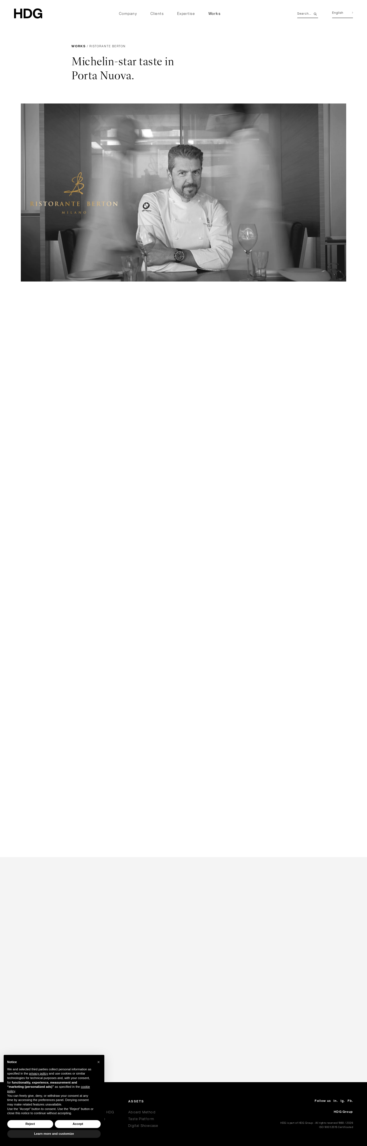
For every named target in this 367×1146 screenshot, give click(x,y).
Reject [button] (30, 1123)
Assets (136, 1102)
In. (336, 1101)
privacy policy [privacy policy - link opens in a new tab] (38, 1073)
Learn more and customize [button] (54, 1133)
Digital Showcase (143, 1125)
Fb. (350, 1101)
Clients (157, 13)
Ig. (343, 1101)
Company (128, 13)
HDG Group (343, 1111)
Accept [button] (78, 1123)
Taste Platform (141, 1118)
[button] (98, 1062)
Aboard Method (142, 1112)
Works (214, 13)
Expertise (186, 13)
